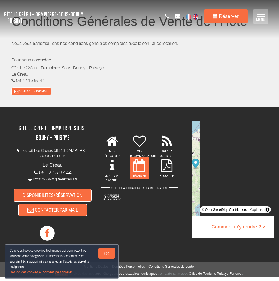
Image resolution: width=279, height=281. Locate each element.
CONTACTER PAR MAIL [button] (31, 92)
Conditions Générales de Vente (171, 270)
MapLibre (256, 211)
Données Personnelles (128, 270)
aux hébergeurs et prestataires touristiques (126, 277)
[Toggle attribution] (267, 211)
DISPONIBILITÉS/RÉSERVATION (53, 197)
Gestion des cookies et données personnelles (41, 272)
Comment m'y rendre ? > (238, 228)
